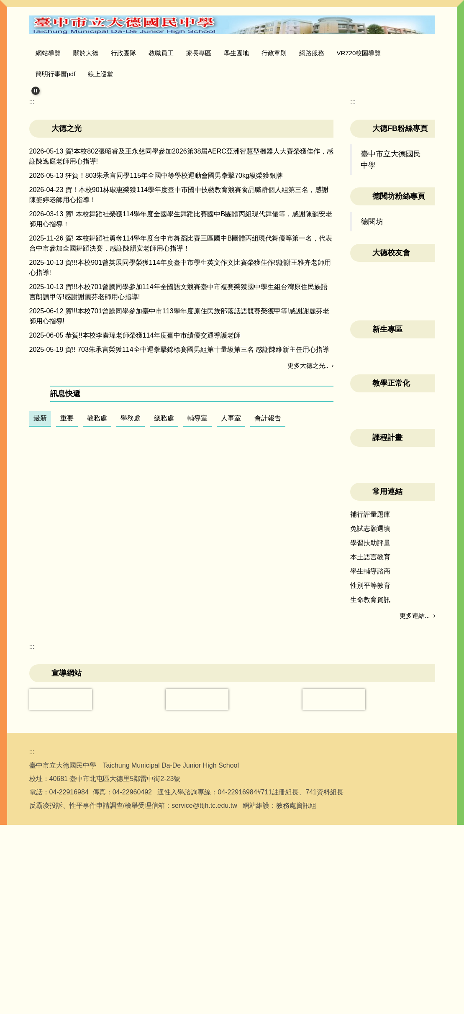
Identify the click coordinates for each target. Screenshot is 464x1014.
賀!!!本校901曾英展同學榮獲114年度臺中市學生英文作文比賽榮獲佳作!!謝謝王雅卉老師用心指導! (180, 369)
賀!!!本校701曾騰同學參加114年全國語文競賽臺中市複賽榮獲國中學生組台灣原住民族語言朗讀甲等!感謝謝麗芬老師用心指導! (178, 393)
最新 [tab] (40, 519)
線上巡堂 (100, 73)
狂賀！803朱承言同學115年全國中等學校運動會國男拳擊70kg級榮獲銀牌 (174, 277)
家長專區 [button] (216, 52)
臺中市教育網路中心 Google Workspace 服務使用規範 (145, 594)
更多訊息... (313, 800)
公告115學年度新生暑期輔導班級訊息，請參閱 (134, 611)
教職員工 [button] (178, 52)
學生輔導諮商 (370, 643)
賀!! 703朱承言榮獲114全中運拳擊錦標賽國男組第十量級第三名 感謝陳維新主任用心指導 (197, 451)
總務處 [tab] (164, 519)
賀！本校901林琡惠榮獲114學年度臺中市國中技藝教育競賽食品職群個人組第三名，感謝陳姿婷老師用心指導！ (179, 296)
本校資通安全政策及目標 (102, 559)
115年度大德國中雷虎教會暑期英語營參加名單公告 (141, 697)
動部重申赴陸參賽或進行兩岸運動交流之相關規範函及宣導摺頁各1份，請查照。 (184, 714)
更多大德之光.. (307, 467)
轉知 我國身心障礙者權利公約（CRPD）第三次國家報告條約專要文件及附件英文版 (189, 782)
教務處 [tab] (97, 519)
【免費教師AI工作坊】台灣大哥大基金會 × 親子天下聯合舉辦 (155, 628)
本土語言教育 (370, 628)
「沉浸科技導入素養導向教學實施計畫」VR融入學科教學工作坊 (160, 662)
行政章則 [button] (291, 52)
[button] (35, 91)
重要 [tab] (67, 519)
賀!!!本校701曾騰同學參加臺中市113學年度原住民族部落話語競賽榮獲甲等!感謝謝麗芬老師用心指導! (179, 417)
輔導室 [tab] (197, 519)
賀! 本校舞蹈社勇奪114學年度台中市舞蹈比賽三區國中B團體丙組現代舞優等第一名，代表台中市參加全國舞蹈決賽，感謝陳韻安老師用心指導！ (181, 344)
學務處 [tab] (130, 519)
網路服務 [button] (329, 52)
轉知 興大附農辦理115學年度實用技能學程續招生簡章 (145, 765)
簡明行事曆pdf (56, 73)
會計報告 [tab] (267, 519)
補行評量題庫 (370, 586)
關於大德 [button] (103, 52)
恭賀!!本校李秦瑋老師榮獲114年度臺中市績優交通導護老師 (153, 436)
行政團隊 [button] (141, 52)
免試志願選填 (370, 600)
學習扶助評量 (370, 614)
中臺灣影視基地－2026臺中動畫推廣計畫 (126, 731)
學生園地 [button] (254, 52)
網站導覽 (65, 52)
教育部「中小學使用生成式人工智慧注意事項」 (135, 577)
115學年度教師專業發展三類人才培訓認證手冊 (134, 645)
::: (38, 52)
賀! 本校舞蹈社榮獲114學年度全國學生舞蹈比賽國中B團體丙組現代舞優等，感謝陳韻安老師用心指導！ (181, 320)
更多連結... (415, 687)
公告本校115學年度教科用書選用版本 (121, 542)
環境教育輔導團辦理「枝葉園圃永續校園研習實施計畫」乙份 (155, 748)
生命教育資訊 (370, 671)
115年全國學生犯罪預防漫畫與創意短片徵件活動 (137, 680)
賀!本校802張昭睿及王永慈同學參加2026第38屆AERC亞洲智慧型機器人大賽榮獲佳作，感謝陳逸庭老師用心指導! (181, 257)
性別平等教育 (370, 657)
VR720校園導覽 (376, 52)
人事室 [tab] (231, 519)
